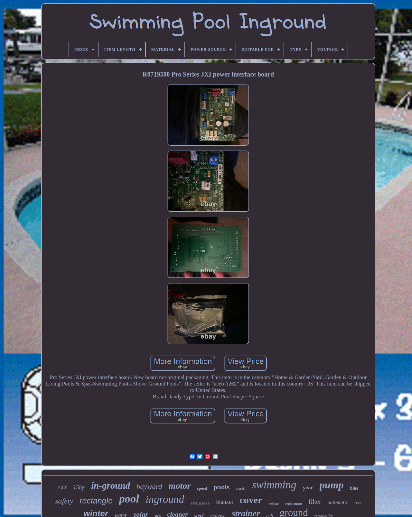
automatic (338, 502)
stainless (200, 503)
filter (315, 501)
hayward (149, 487)
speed (202, 488)
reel (358, 502)
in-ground (110, 485)
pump (332, 485)
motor (180, 486)
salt (62, 487)
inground (164, 499)
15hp (79, 487)
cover (250, 499)
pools (221, 487)
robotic (273, 503)
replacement (293, 503)
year (308, 488)
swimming (274, 485)
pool (129, 499)
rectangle (96, 500)
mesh (241, 488)
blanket (224, 502)
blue (354, 488)
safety (64, 501)
